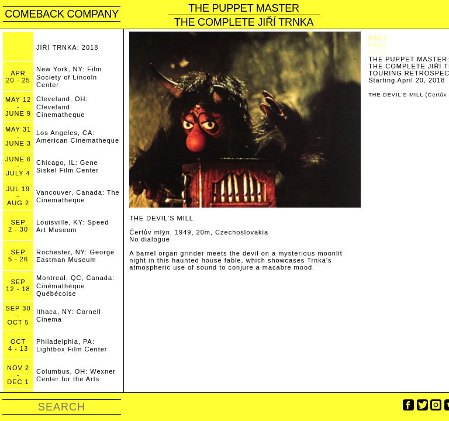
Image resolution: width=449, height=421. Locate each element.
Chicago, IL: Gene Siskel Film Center (67, 166)
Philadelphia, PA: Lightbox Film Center (72, 345)
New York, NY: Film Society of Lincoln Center (69, 76)
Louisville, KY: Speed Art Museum (72, 226)
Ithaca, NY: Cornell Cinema (68, 315)
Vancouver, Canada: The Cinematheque (78, 196)
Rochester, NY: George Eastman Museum (75, 256)
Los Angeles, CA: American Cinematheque (77, 136)
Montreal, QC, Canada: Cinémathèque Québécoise (75, 285)
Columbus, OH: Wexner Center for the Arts (76, 375)
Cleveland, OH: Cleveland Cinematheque (62, 106)
